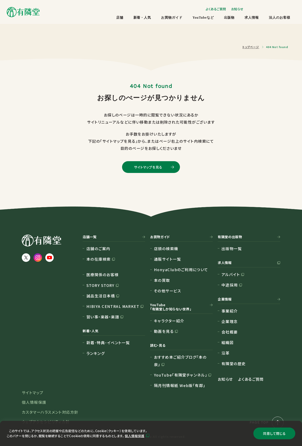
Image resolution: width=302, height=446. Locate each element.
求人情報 (252, 17)
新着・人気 (142, 17)
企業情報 (225, 299)
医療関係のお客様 (102, 274)
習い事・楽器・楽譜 (102, 316)
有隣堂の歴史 (233, 363)
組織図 (227, 342)
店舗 (119, 17)
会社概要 (229, 332)
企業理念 (229, 321)
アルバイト (230, 274)
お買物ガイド (171, 17)
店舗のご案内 (98, 248)
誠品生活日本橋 (100, 295)
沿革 (225, 353)
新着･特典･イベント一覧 (108, 342)
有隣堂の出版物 (230, 237)
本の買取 (162, 280)
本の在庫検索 (98, 259)
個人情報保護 (134, 436)
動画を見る (164, 331)
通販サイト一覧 (167, 259)
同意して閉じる (274, 433)
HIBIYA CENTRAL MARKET (112, 306)
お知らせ (237, 9)
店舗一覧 (90, 237)
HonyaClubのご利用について (181, 269)
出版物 (229, 17)
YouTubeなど (203, 17)
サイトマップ (32, 392)
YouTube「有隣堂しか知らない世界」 (170, 307)
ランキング (95, 353)
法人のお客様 (279, 17)
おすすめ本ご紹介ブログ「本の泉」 (180, 360)
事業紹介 (229, 311)
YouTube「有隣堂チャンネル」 (180, 375)
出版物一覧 (231, 248)
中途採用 (229, 285)
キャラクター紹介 (169, 320)
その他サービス (167, 290)
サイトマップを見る (148, 167)
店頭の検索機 (166, 248)
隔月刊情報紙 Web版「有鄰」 (179, 385)
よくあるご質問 (216, 9)
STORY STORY (100, 285)
